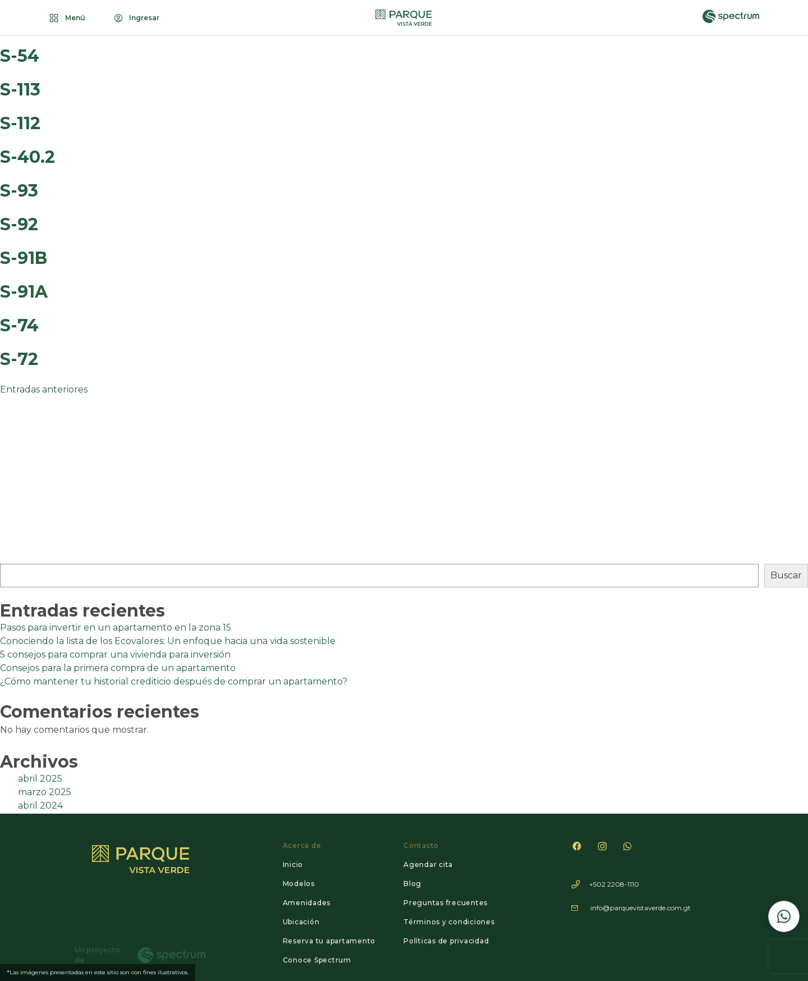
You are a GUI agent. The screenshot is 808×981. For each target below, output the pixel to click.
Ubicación (301, 922)
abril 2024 (40, 805)
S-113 (20, 89)
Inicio (293, 864)
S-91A (24, 291)
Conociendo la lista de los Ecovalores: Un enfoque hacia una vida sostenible (168, 641)
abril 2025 (40, 778)
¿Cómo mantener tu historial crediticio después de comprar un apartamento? (173, 681)
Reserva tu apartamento (329, 941)
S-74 (19, 325)
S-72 (19, 359)
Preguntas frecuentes (445, 902)
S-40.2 (27, 157)
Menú (66, 18)
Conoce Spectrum (317, 960)
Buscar (786, 575)
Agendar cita (428, 864)
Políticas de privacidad (446, 941)
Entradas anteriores (44, 389)
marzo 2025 (44, 792)
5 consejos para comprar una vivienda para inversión (115, 654)
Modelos (299, 883)
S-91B (23, 258)
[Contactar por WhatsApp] (784, 916)
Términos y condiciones (449, 922)
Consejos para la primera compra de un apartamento (118, 668)
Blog (412, 883)
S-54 (19, 55)
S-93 (19, 190)
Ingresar (136, 18)
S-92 (19, 224)
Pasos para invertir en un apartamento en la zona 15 (115, 627)
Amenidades (307, 902)
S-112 (20, 123)
